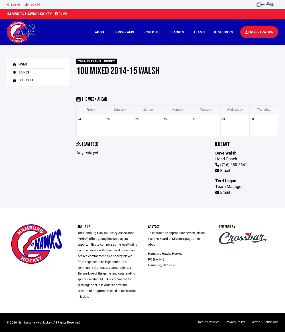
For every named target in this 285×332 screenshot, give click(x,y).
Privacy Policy (235, 322)
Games (20, 72)
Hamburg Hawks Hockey (29, 13)
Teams (199, 32)
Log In (13, 5)
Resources (223, 32)
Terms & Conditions (264, 322)
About (100, 32)
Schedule (151, 32)
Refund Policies (208, 322)
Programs (124, 32)
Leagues (177, 32)
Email (222, 170)
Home (19, 64)
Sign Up (33, 5)
